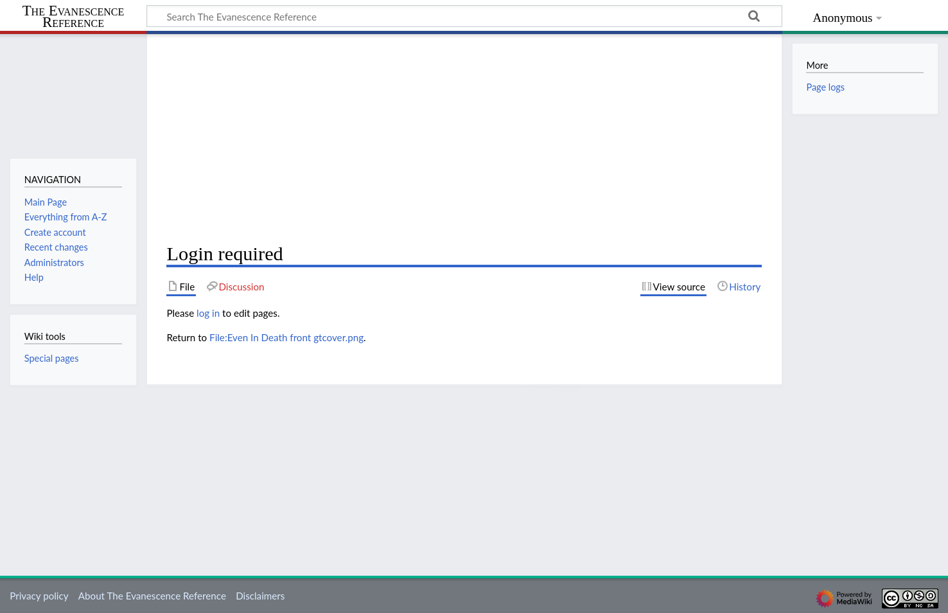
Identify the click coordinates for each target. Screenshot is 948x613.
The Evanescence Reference (73, 17)
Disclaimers (260, 595)
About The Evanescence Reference (152, 595)
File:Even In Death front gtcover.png (286, 337)
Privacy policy (39, 595)
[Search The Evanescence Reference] (464, 16)
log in (208, 313)
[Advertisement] (464, 139)
